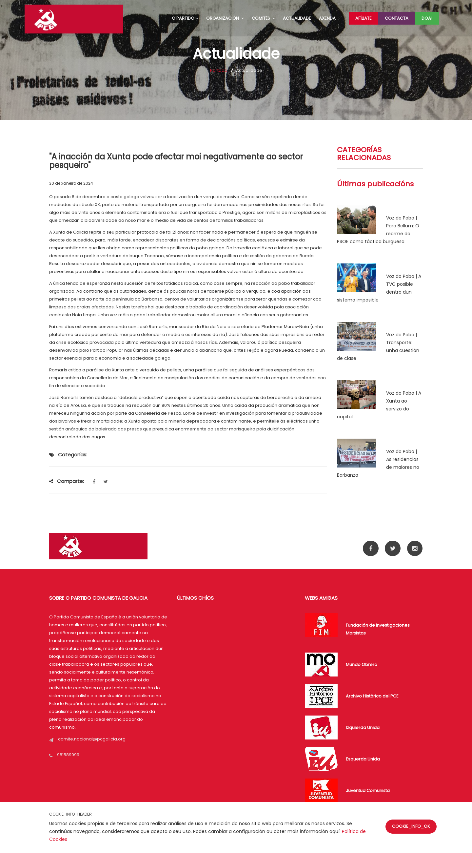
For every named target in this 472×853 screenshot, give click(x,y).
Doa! (427, 18)
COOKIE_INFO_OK (411, 826)
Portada (218, 70)
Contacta (396, 18)
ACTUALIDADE (297, 18)
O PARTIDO (185, 18)
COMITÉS (263, 18)
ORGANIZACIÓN (225, 18)
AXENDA (327, 18)
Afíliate (363, 18)
